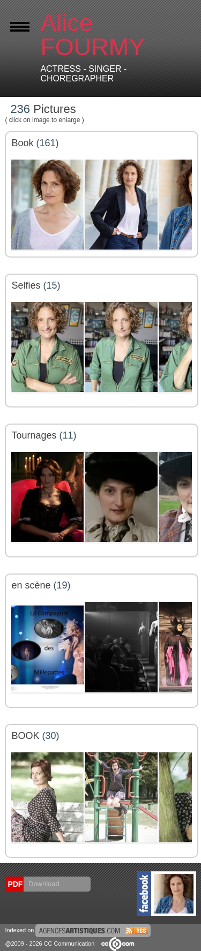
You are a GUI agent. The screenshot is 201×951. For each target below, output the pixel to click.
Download (42, 884)
